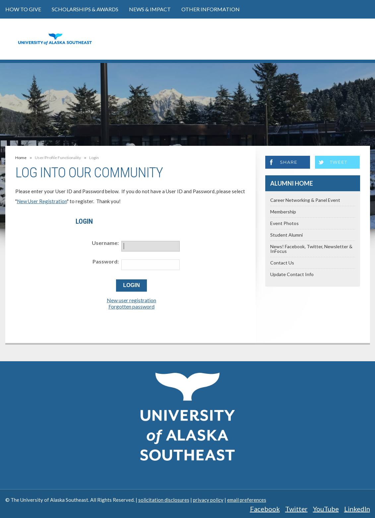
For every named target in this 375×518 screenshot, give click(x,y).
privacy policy (208, 500)
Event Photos (284, 223)
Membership (283, 211)
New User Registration (42, 201)
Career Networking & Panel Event (305, 200)
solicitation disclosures (163, 500)
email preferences (246, 500)
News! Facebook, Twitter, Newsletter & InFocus (311, 249)
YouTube (326, 509)
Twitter (296, 509)
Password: (106, 261)
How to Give (23, 9)
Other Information (210, 9)
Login (94, 158)
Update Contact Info (292, 274)
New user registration (131, 300)
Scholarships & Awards (85, 9)
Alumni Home (291, 183)
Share (288, 162)
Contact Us (282, 262)
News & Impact (150, 9)
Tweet (338, 162)
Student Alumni (286, 235)
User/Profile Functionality (58, 158)
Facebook (265, 509)
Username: (105, 243)
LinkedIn (357, 509)
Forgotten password (131, 306)
